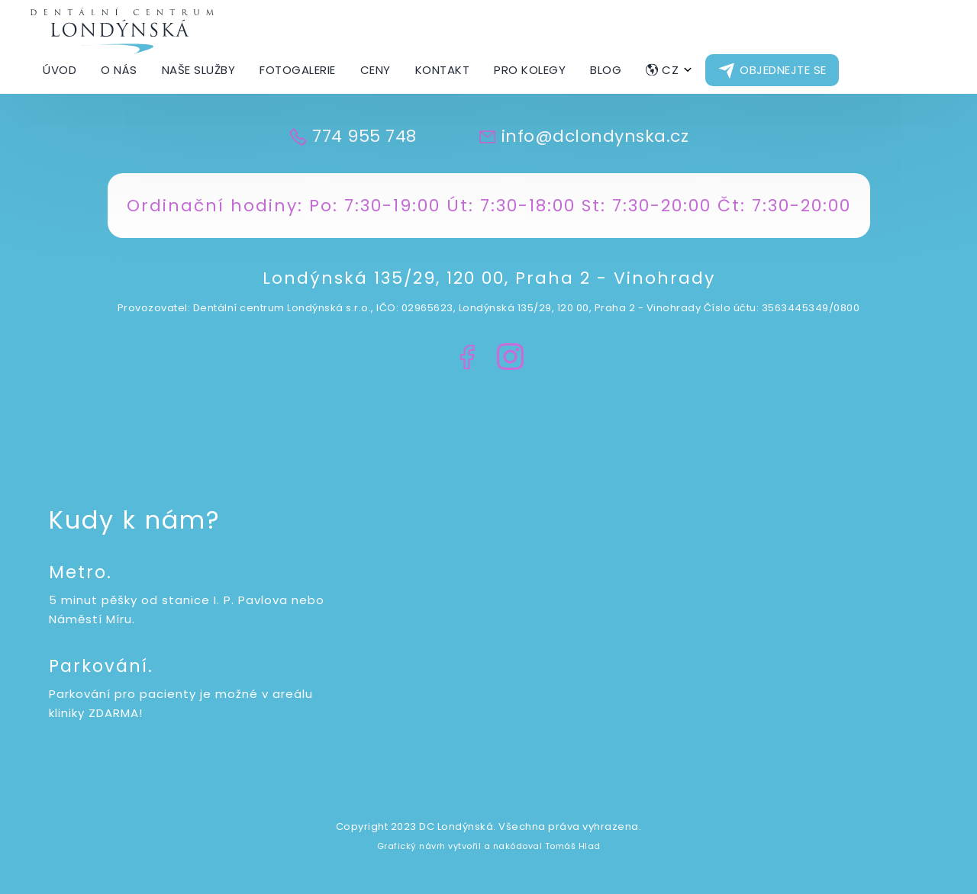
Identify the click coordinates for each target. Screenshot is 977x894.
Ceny (375, 70)
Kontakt (442, 70)
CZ (670, 70)
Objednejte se (783, 70)
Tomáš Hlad (573, 846)
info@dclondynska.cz (595, 136)
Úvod (59, 70)
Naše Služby (199, 70)
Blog (605, 70)
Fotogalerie (298, 70)
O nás (119, 70)
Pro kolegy (530, 70)
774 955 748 (364, 136)
